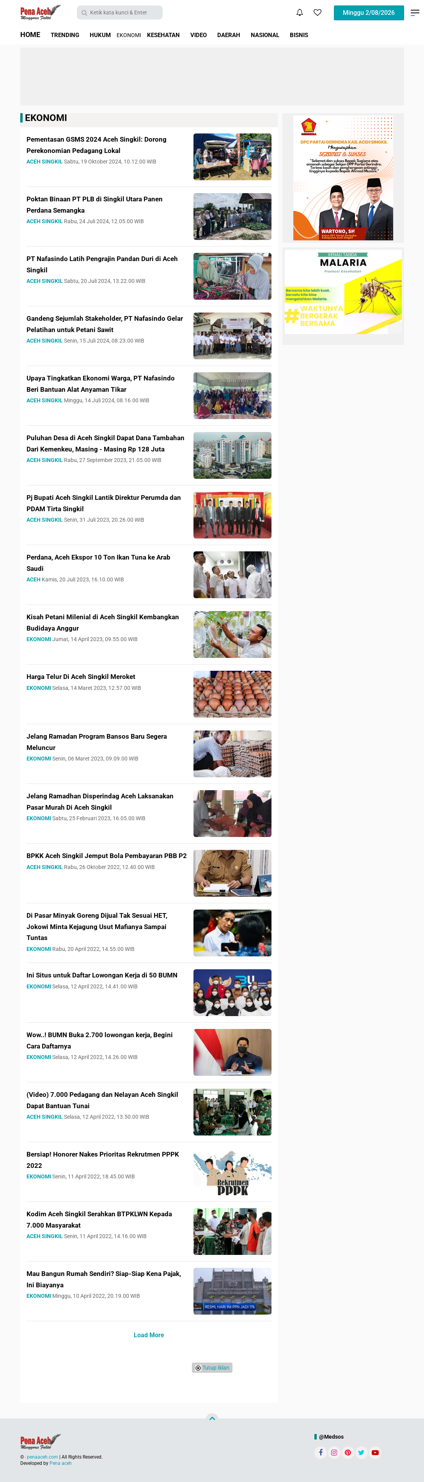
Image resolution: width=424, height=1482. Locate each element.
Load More (149, 1335)
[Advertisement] (212, 76)
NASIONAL (292, 34)
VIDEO (217, 34)
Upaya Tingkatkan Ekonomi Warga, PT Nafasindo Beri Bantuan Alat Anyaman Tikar (100, 389)
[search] (120, 12)
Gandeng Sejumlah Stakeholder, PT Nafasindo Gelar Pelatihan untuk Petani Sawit (102, 329)
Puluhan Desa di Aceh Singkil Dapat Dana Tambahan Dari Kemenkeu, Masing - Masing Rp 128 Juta (105, 448)
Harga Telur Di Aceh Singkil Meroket (96, 676)
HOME (30, 34)
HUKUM (108, 34)
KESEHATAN (176, 34)
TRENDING (68, 34)
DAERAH (251, 34)
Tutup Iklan (212, 1368)
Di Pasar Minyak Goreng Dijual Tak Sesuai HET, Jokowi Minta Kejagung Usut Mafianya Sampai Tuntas (106, 926)
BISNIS (331, 34)
